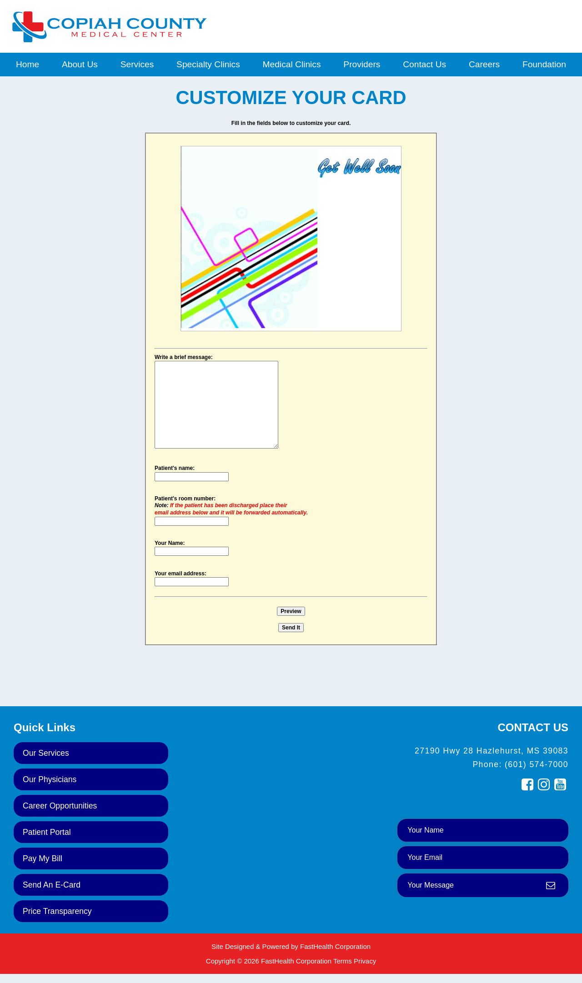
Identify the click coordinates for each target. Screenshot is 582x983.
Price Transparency (57, 911)
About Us (80, 64)
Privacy (365, 961)
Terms (342, 961)
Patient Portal (47, 832)
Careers (484, 64)
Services (137, 64)
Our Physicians (49, 779)
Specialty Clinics (208, 64)
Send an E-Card (51, 884)
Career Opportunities (60, 805)
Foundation (544, 64)
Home (27, 64)
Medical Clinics (292, 64)
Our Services (46, 753)
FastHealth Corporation (335, 946)
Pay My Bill (42, 858)
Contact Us (424, 64)
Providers (361, 64)
